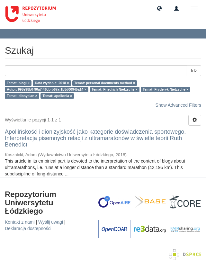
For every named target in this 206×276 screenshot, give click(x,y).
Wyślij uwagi (50, 222)
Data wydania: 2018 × (52, 83)
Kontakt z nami (20, 222)
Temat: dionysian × (22, 96)
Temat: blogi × (18, 83)
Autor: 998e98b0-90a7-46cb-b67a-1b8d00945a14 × (46, 89)
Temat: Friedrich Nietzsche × (114, 89)
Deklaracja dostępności (28, 228)
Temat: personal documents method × (104, 83)
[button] (159, 8)
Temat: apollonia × (57, 96)
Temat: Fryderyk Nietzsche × (165, 89)
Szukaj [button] (17, 33)
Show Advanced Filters (178, 105)
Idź (194, 70)
